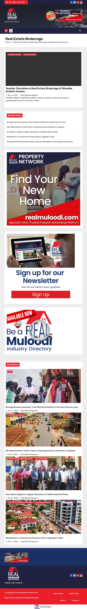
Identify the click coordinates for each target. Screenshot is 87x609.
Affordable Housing (14, 54)
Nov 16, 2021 (13, 95)
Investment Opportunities (16, 415)
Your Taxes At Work (41, 458)
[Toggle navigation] (11, 31)
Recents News (58, 593)
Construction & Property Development (20, 458)
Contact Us (75, 600)
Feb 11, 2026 (13, 541)
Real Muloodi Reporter (28, 95)
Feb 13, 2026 (13, 498)
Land (9, 371)
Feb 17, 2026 (13, 411)
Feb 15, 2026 (13, 454)
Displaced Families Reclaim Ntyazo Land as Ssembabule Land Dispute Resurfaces (40, 142)
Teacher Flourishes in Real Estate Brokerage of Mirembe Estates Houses (39, 90)
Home (7, 42)
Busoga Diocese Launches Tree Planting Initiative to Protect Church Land (36, 122)
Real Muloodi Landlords (43, 502)
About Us (63, 600)
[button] (80, 30)
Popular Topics (74, 593)
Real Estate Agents (30, 54)
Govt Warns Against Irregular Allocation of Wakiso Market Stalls (32, 132)
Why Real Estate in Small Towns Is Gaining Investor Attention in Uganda (35, 127)
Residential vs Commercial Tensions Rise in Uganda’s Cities (30, 137)
